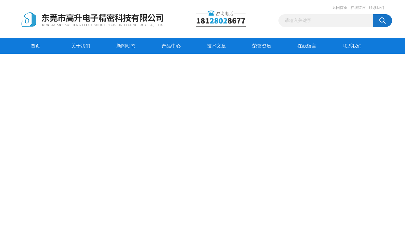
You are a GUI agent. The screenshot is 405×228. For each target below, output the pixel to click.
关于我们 (80, 45)
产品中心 (171, 45)
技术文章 (216, 45)
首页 (35, 45)
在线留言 (358, 7)
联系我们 (376, 7)
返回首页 (339, 7)
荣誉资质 (261, 45)
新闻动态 (125, 45)
